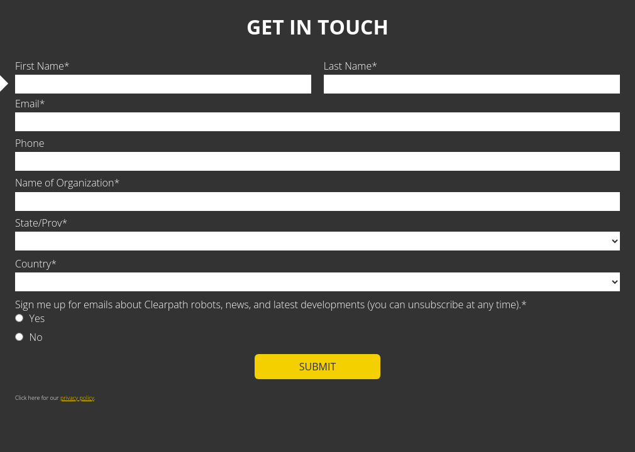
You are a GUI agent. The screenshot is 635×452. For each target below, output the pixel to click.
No (36, 337)
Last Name (348, 66)
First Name (39, 66)
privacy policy (77, 398)
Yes (37, 318)
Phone (29, 143)
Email (27, 103)
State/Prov (38, 223)
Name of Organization (64, 183)
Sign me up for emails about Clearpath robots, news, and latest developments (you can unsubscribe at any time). (268, 304)
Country (33, 264)
